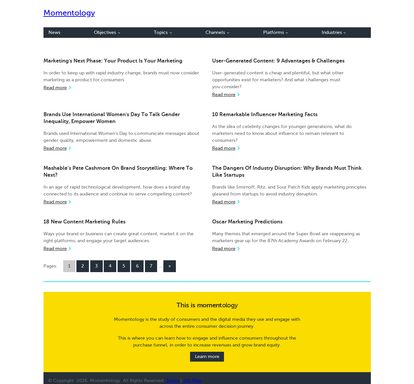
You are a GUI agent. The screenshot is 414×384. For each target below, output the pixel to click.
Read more (55, 87)
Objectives (107, 32)
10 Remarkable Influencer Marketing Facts (264, 114)
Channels (217, 32)
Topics (163, 32)
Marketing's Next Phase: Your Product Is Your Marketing (112, 61)
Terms (172, 380)
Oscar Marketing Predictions (247, 222)
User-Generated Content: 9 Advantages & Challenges (278, 61)
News (54, 32)
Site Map (192, 380)
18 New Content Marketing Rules (84, 222)
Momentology (69, 13)
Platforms (275, 32)
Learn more (207, 356)
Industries (334, 32)
